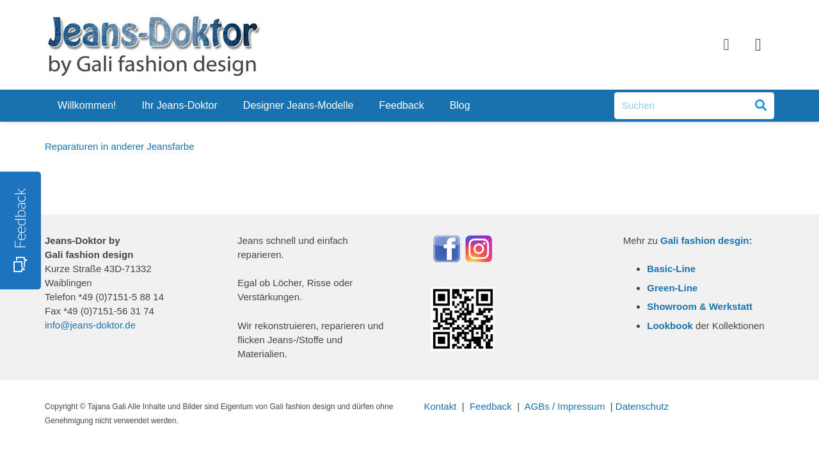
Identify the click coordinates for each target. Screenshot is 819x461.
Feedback (491, 406)
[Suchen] (694, 105)
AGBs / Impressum (565, 406)
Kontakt (440, 406)
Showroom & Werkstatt (699, 306)
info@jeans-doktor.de (90, 324)
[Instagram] (758, 45)
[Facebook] (726, 45)
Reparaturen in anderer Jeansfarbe (119, 146)
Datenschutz (642, 406)
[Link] (153, 44)
